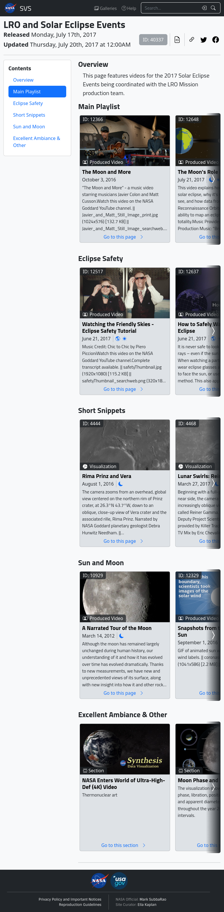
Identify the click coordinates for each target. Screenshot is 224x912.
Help (129, 8)
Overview (23, 80)
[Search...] (170, 7)
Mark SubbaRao (153, 899)
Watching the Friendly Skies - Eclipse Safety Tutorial (118, 327)
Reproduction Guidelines (80, 904)
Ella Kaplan (147, 904)
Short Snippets (29, 115)
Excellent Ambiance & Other (36, 141)
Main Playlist (27, 91)
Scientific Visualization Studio (26, 8)
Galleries (105, 8)
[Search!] (213, 7)
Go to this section (123, 845)
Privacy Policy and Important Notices (70, 899)
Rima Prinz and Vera (107, 475)
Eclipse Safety (28, 103)
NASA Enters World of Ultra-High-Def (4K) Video (123, 783)
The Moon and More (106, 171)
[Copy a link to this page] (192, 39)
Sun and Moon (29, 126)
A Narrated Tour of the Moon (117, 627)
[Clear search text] (203, 7)
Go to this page (124, 237)
